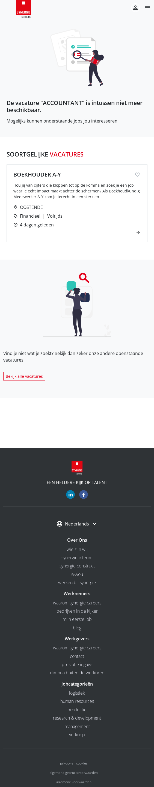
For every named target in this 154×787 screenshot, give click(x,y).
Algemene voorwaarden (73, 782)
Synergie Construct (77, 566)
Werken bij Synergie (77, 582)
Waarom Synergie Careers (77, 603)
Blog (77, 628)
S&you (77, 574)
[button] (145, 7)
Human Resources (77, 701)
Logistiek (77, 693)
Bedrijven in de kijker (77, 611)
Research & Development (77, 718)
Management (77, 726)
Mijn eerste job (77, 619)
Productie (77, 710)
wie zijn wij (77, 549)
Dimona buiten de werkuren (77, 673)
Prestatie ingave (77, 664)
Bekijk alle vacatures (24, 376)
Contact (77, 656)
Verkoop (77, 735)
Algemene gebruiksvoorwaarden (74, 772)
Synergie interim (77, 558)
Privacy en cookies (74, 763)
